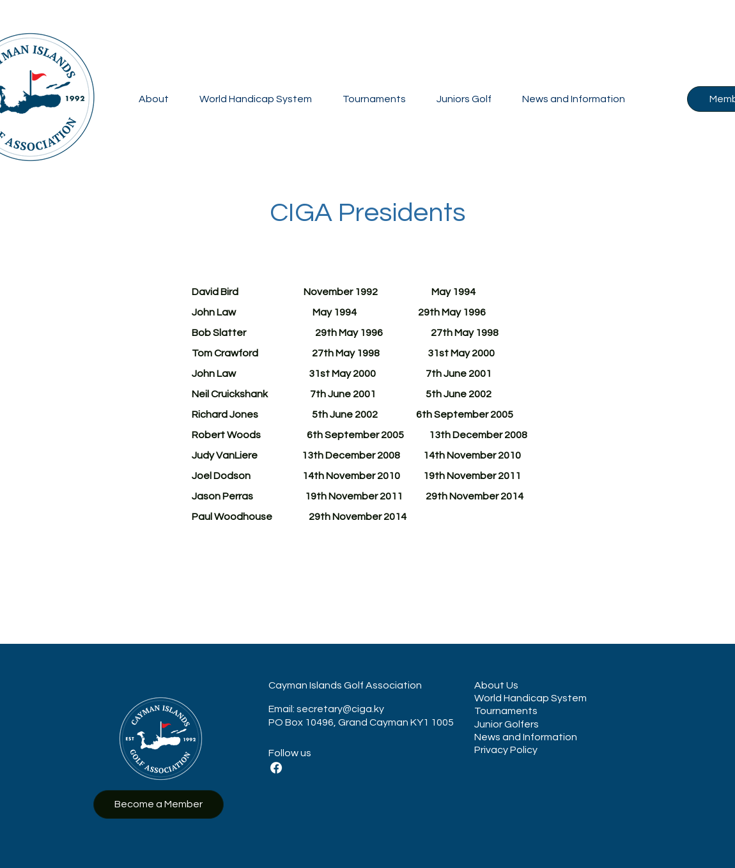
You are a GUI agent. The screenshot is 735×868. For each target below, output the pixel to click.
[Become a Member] (158, 804)
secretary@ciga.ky (340, 709)
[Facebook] (276, 767)
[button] (153, 99)
